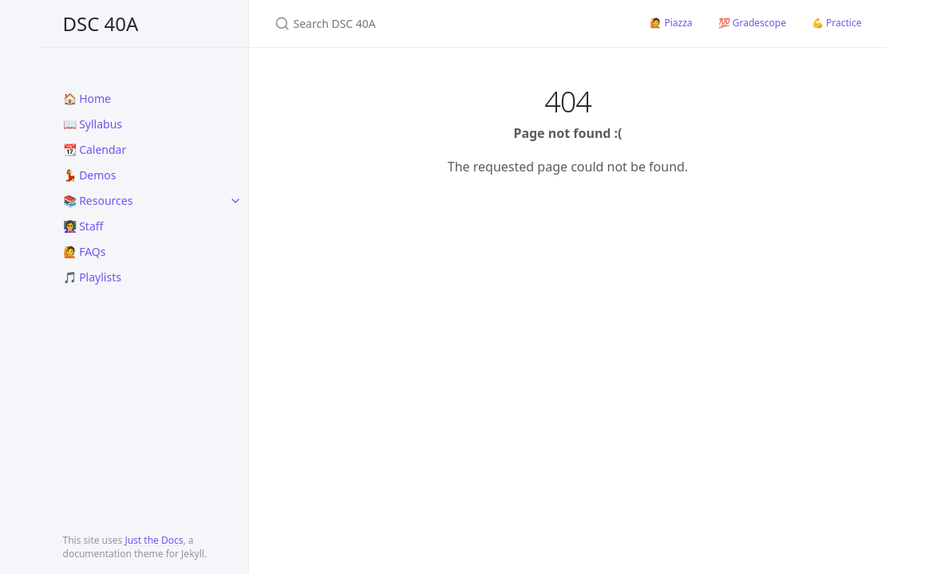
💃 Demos (90, 175)
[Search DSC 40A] (443, 23)
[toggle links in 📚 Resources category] (235, 201)
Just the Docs (154, 540)
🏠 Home (87, 98)
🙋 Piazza (671, 22)
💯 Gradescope (752, 22)
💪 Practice (837, 22)
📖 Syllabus (93, 124)
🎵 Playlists (92, 277)
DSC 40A (101, 23)
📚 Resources (98, 200)
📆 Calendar (95, 149)
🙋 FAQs (84, 251)
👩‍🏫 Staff (83, 226)
